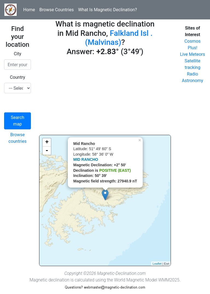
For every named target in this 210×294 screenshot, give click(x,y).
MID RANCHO (85, 159)
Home (29, 9)
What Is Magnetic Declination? (107, 9)
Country (17, 77)
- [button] (47, 151)
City (17, 53)
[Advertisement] (105, 96)
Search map (17, 121)
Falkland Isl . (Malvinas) (119, 38)
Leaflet (157, 263)
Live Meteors (192, 54)
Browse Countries (56, 9)
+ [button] (47, 142)
